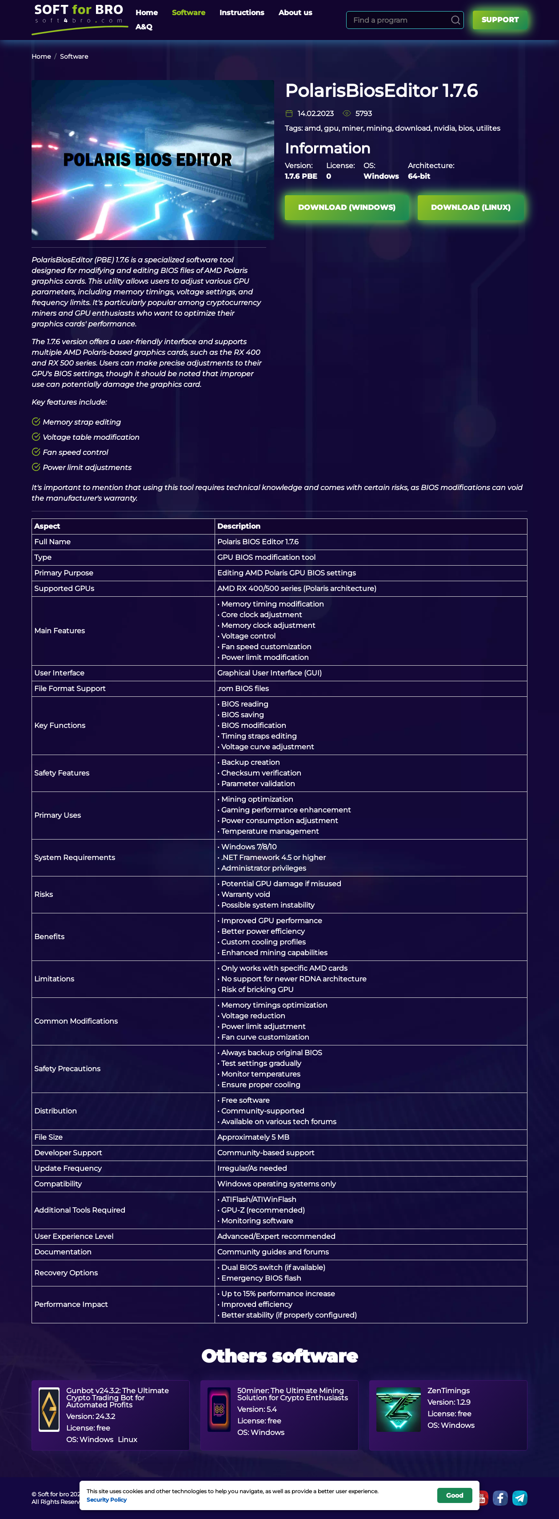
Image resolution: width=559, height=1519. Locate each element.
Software (188, 12)
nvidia (444, 128)
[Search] (455, 20)
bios (465, 128)
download (413, 128)
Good (454, 1495)
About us (295, 12)
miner (352, 128)
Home (147, 12)
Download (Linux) (471, 207)
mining (379, 128)
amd (312, 128)
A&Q (144, 27)
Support (500, 20)
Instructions (242, 12)
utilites (488, 128)
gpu (331, 128)
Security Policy (107, 1499)
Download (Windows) (346, 207)
